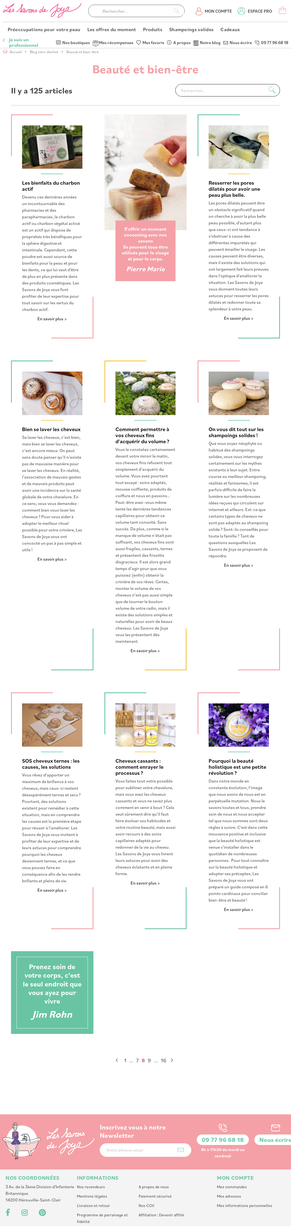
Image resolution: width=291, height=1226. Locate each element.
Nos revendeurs (91, 1149)
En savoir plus (50, 319)
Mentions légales (92, 1159)
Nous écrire (241, 5)
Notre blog (210, 5)
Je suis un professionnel (23, 5)
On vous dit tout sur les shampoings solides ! (236, 432)
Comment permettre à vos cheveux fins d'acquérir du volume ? (142, 435)
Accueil (16, 51)
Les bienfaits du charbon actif (51, 185)
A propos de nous (154, 1149)
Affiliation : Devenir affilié (161, 1178)
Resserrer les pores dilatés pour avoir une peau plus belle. (234, 188)
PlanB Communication (210, 1219)
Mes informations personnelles (244, 1168)
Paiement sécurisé (155, 1159)
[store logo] (43, 22)
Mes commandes (232, 1149)
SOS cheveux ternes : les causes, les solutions (51, 763)
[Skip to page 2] (131, 1060)
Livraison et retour (93, 1168)
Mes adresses (229, 1159)
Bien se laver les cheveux (51, 429)
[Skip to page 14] (156, 1060)
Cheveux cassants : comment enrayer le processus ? (139, 766)
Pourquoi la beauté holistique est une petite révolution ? (237, 766)
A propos (182, 5)
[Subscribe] (181, 1112)
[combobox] (136, 22)
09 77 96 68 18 (274, 5)
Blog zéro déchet (44, 51)
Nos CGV (146, 1168)
